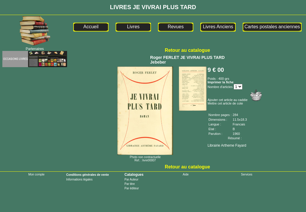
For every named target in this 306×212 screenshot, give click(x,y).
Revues (176, 26)
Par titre (129, 184)
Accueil (91, 26)
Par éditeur (131, 188)
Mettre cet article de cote (225, 103)
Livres (133, 26)
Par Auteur (131, 179)
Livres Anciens (218, 26)
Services (246, 174)
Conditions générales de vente (87, 174)
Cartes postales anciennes (272, 26)
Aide (186, 174)
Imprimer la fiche (221, 82)
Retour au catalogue (187, 50)
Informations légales (79, 179)
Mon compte (36, 174)
